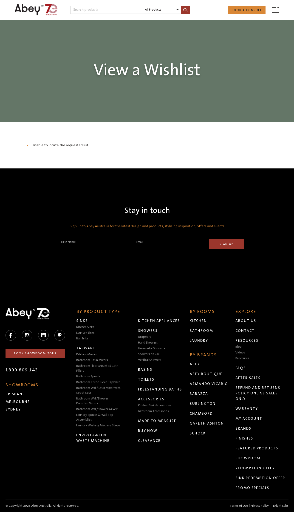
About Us (245, 321)
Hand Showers (148, 342)
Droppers (144, 337)
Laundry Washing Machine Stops (98, 425)
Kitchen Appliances (159, 321)
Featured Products (256, 448)
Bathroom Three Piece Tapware (98, 382)
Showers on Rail (148, 354)
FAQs (240, 368)
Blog (238, 347)
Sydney (13, 409)
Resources (246, 340)
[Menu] (275, 10)
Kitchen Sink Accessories (155, 405)
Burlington (203, 404)
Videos (240, 352)
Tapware (85, 348)
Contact (245, 331)
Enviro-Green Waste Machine (93, 438)
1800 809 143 (22, 370)
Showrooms (249, 458)
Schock (198, 433)
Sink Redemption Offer (260, 478)
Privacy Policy (260, 506)
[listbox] (161, 10)
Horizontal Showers (151, 348)
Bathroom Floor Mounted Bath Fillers (97, 368)
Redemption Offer (255, 468)
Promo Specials (252, 488)
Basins (145, 369)
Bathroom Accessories (153, 411)
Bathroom (201, 331)
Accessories (151, 399)
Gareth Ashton (207, 423)
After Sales (247, 378)
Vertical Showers (149, 360)
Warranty (246, 409)
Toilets (146, 379)
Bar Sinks (82, 338)
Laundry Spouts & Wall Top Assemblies (94, 417)
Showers (148, 331)
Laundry (199, 340)
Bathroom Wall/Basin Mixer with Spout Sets (98, 390)
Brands (243, 428)
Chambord (201, 413)
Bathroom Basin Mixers (92, 360)
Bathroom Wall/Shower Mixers (97, 409)
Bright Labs (280, 506)
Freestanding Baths (160, 389)
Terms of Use (239, 506)
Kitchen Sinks (85, 327)
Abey (195, 364)
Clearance (149, 441)
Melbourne (18, 402)
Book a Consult (247, 10)
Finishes (244, 438)
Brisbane (15, 394)
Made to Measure (157, 421)
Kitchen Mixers (86, 354)
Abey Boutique (206, 374)
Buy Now (147, 431)
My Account (248, 419)
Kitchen (198, 321)
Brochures (242, 358)
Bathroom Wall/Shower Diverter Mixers (92, 401)
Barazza (199, 394)
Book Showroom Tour (35, 353)
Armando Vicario (209, 384)
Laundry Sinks (85, 333)
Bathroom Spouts (88, 376)
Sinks (82, 321)
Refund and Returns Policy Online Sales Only (257, 393)
